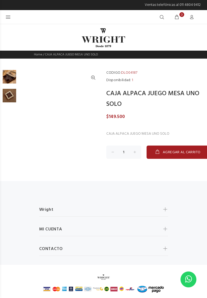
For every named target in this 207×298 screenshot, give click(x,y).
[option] (9, 79)
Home (38, 54)
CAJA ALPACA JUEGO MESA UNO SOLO (71, 54)
